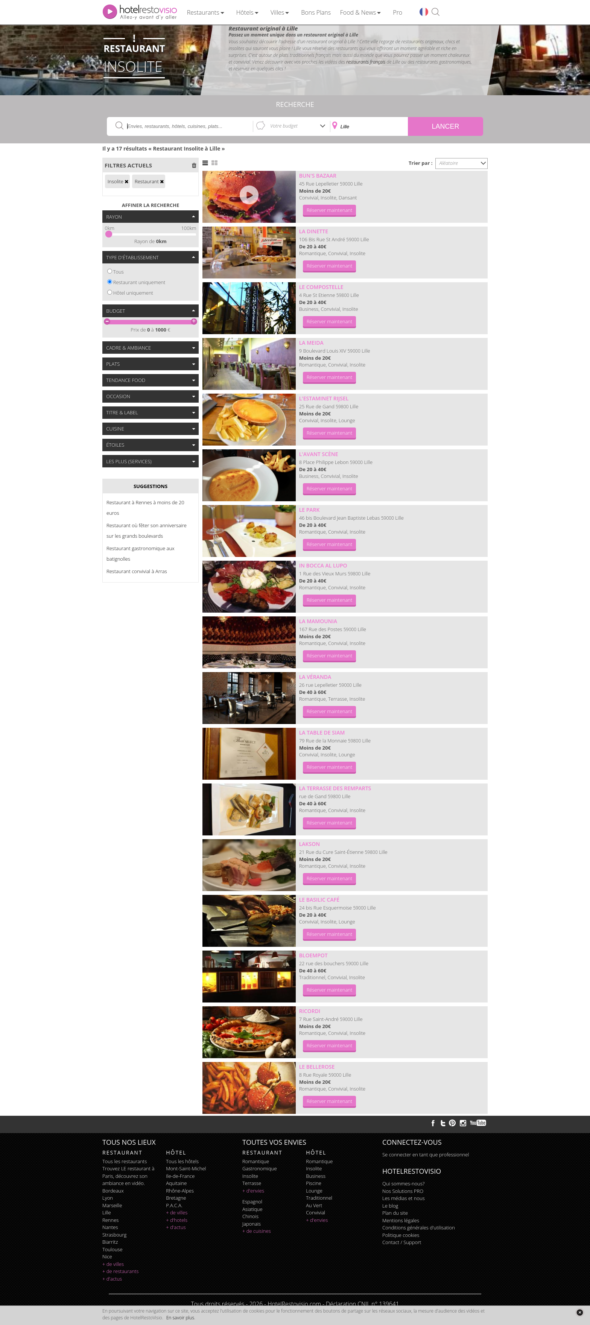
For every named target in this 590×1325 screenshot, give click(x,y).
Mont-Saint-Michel (186, 1168)
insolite (250, 1176)
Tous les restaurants (124, 1161)
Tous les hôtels (182, 1161)
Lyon (107, 1197)
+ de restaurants (120, 1271)
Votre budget (284, 125)
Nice (107, 1256)
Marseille (112, 1205)
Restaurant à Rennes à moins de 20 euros (145, 507)
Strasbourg (114, 1234)
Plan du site (395, 1212)
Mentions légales (400, 1220)
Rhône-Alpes (180, 1190)
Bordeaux (113, 1190)
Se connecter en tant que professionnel (425, 1154)
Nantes (110, 1227)
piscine (313, 1183)
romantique (255, 1161)
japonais (251, 1223)
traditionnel (319, 1197)
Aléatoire (448, 163)
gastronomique (259, 1168)
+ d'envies (253, 1190)
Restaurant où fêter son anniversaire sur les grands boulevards (146, 530)
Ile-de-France (180, 1176)
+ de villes (113, 1264)
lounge (314, 1190)
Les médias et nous (403, 1198)
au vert (314, 1205)
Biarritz (110, 1241)
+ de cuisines (256, 1231)
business (315, 1176)
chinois (250, 1216)
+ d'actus (112, 1278)
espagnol (252, 1201)
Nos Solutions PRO (402, 1191)
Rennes (110, 1220)
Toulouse (112, 1249)
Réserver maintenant (330, 210)
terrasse (251, 1183)
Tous (118, 271)
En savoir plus (180, 1317)
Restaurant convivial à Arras (136, 571)
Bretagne (176, 1197)
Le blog (390, 1205)
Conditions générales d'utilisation (418, 1227)
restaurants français (365, 62)
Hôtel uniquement (133, 292)
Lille (106, 1212)
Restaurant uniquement (139, 282)
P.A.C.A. (174, 1205)
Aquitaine (176, 1183)
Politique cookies (400, 1235)
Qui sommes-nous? (403, 1183)
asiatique (252, 1209)
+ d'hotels (176, 1220)
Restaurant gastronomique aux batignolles (140, 553)
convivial (315, 1212)
